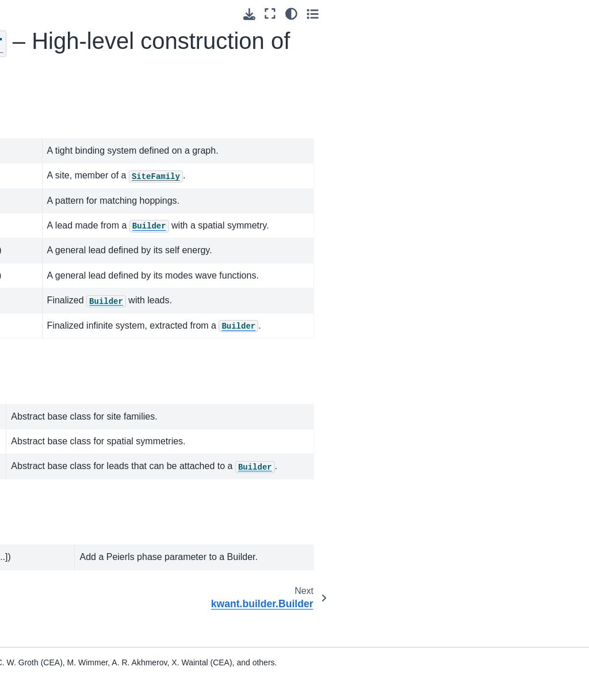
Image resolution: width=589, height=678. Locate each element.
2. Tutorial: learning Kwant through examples (50, 113)
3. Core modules (47, 145)
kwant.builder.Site (65, 300)
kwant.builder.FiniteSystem (68, 453)
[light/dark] (548, 13)
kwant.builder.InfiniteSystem (70, 485)
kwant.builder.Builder (70, 275)
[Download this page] (506, 14)
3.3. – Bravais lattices (55, 638)
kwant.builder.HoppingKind (69, 325)
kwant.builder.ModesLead (71, 421)
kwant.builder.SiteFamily (70, 517)
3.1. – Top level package (57, 170)
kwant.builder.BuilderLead (70, 357)
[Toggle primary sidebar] (137, 13)
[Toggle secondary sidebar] (569, 13)
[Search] (58, 52)
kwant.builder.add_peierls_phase (70, 599)
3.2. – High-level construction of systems (55, 222)
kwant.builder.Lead (67, 574)
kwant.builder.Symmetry (70, 549)
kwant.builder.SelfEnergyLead (70, 389)
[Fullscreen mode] (527, 13)
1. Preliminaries (43, 81)
